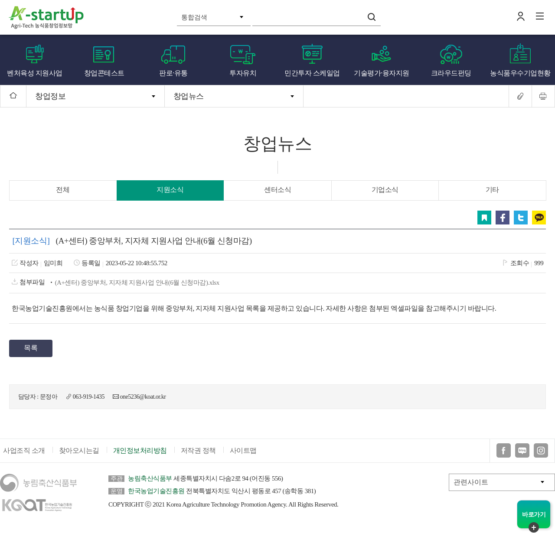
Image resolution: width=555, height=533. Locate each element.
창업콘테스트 (104, 73)
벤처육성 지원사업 (34, 73)
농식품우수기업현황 (520, 73)
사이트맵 (243, 452)
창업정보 (50, 96)
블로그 (522, 452)
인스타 (541, 452)
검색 (371, 16)
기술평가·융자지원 (381, 73)
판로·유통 (173, 73)
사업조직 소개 (24, 452)
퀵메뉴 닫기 (534, 527)
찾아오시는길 (79, 452)
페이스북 (503, 217)
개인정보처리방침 (140, 452)
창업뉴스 (188, 96)
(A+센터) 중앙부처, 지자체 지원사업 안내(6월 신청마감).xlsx (136, 282)
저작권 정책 (198, 452)
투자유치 (242, 73)
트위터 (522, 217)
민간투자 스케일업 (312, 73)
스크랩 (485, 217)
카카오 (540, 217)
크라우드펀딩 (451, 73)
